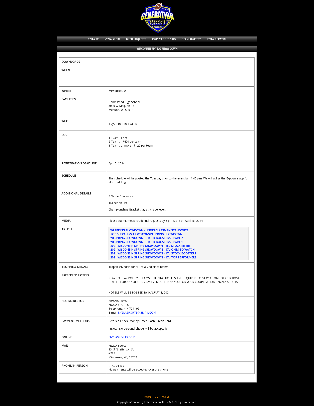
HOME (147, 396)
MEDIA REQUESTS (136, 39)
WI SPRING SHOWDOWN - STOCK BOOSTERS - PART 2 (146, 238)
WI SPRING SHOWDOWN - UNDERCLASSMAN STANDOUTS (149, 230)
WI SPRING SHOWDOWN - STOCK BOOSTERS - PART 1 (146, 242)
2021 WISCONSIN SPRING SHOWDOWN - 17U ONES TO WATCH (152, 249)
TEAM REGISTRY (191, 39)
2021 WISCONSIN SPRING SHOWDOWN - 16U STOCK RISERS (150, 246)
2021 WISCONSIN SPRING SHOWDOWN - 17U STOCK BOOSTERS (153, 253)
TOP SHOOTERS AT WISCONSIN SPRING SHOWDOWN (146, 234)
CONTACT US (162, 396)
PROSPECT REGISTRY (164, 39)
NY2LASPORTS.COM (122, 337)
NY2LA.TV (93, 39)
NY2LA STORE (112, 39)
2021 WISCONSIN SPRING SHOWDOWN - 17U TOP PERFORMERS (153, 257)
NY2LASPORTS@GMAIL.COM (137, 312)
